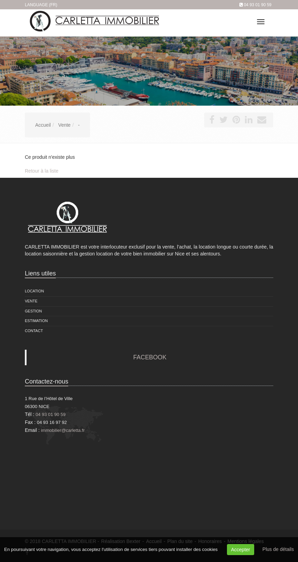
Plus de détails (278, 549)
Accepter (240, 549)
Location (34, 291)
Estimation (36, 321)
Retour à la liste (41, 171)
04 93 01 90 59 (257, 4)
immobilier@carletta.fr (63, 430)
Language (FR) (41, 4)
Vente (31, 301)
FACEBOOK (149, 357)
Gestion (33, 311)
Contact (34, 331)
